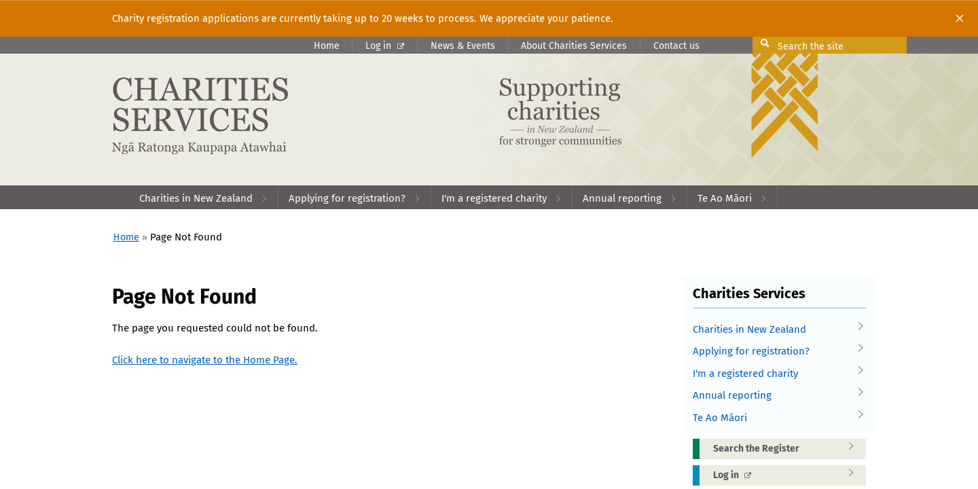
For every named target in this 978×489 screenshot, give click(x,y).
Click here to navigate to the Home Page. (204, 360)
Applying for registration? (774, 351)
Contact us (676, 46)
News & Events (463, 46)
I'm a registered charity (774, 374)
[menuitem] (203, 197)
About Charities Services (574, 46)
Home (327, 46)
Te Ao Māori (774, 418)
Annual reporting (774, 395)
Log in (384, 46)
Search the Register (788, 448)
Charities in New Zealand (774, 330)
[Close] (960, 18)
